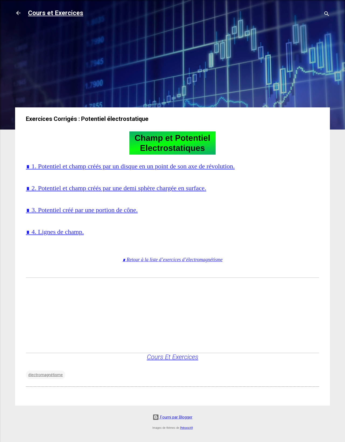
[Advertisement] (172, 65)
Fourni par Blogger (172, 417)
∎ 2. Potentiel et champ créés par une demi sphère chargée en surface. (116, 188)
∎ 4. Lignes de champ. (55, 231)
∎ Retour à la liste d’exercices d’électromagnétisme (172, 259)
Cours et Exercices (55, 13)
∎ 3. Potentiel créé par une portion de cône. (82, 209)
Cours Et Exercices (172, 357)
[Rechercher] (326, 14)
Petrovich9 (186, 428)
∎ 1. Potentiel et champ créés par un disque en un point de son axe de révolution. (130, 166)
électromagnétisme (45, 374)
